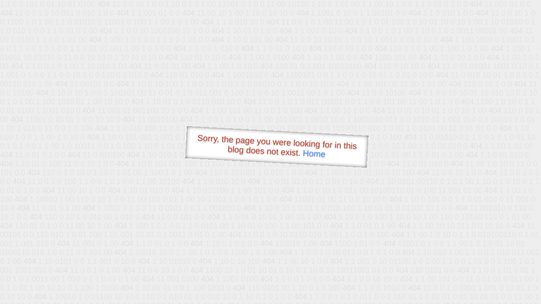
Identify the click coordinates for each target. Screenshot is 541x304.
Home (314, 153)
